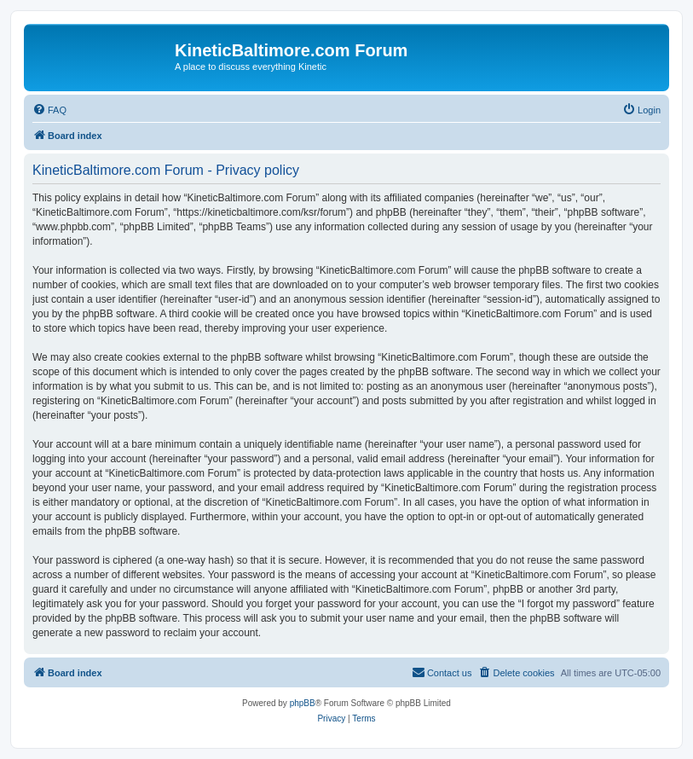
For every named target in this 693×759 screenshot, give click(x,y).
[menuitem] (49, 110)
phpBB (302, 703)
